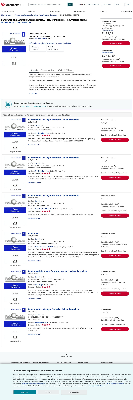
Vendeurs (103, 11)
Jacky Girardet (26, 106)
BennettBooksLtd (41, 322)
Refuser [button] (48, 392)
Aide (128, 4)
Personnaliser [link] (74, 392)
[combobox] (48, 4)
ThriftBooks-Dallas (42, 133)
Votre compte (108, 4)
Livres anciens (55, 11)
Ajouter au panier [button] (116, 43)
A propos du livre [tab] (47, 70)
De (38, 48)
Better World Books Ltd (44, 247)
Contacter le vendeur (34, 145)
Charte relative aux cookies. (115, 384)
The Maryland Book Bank (44, 209)
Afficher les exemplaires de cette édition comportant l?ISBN (50, 43)
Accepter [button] (24, 392)
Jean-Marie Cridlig (40, 106)
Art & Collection (79, 11)
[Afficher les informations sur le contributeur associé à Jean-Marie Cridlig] (23, 22)
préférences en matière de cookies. (34, 384)
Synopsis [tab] (34, 70)
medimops (39, 285)
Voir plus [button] (34, 93)
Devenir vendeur (126, 11)
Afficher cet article (107, 30)
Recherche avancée (7, 11)
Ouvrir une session (94, 4)
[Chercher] (70, 4)
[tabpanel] (63, 83)
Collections (32, 11)
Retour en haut (66, 356)
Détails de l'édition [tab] (65, 70)
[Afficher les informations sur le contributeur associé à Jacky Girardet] (7, 22)
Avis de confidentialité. (97, 386)
